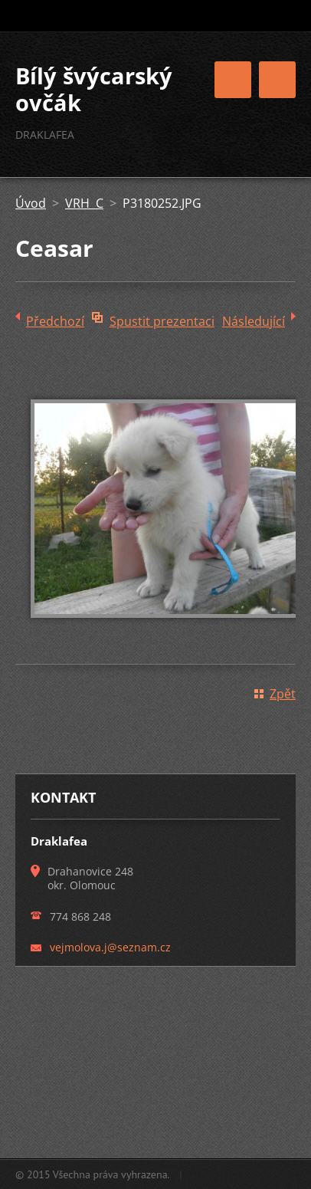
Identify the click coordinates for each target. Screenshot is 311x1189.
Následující (253, 321)
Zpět (283, 693)
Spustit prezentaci (162, 321)
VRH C (84, 203)
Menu (277, 79)
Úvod (30, 203)
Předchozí (55, 321)
